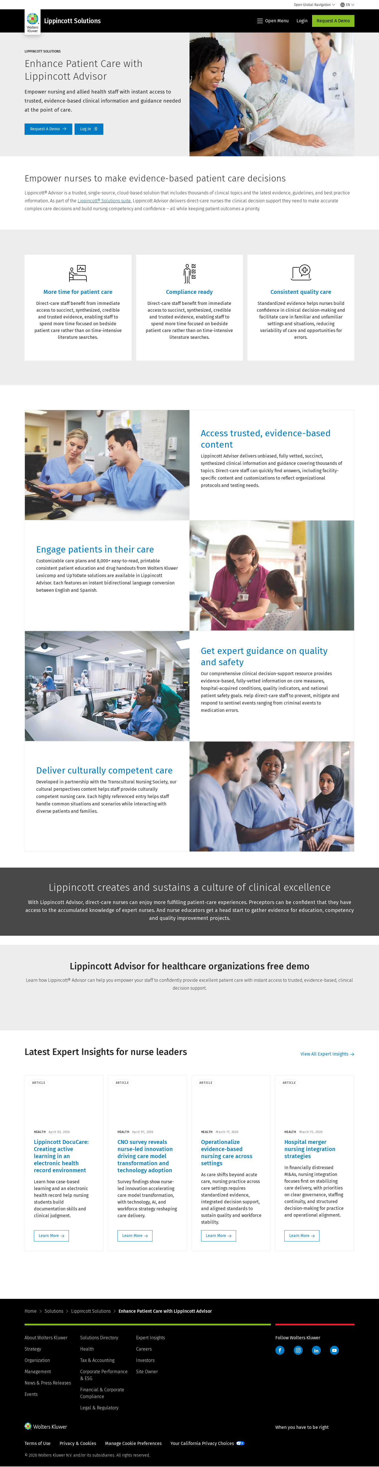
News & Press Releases (48, 1383)
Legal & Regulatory (99, 1408)
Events (31, 1394)
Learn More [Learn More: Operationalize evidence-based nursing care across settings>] (216, 1236)
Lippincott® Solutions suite (104, 200)
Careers (144, 1349)
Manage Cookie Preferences (133, 1443)
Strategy (33, 1349)
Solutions (54, 1311)
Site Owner (147, 1372)
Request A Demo (333, 20)
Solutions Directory (99, 1338)
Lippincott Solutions (91, 1311)
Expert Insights (150, 1338)
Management (38, 1372)
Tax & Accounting (97, 1360)
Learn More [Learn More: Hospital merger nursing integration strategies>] (299, 1236)
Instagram (298, 1350)
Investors (145, 1360)
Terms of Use (38, 1443)
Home (31, 1311)
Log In (89, 129)
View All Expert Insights (324, 1054)
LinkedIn (316, 1350)
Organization (37, 1360)
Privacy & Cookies (78, 1443)
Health (87, 1349)
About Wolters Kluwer (46, 1338)
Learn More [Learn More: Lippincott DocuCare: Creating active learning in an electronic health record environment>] (49, 1236)
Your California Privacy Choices (202, 1443)
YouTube (334, 1350)
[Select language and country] (347, 4)
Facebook (279, 1350)
